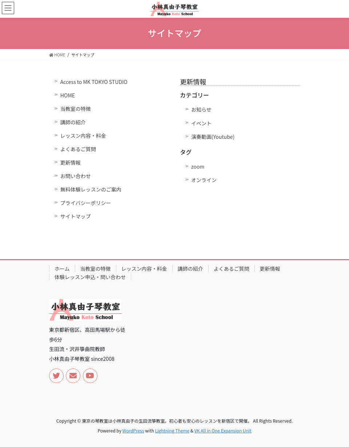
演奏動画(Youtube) (212, 136)
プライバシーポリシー (85, 202)
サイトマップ (75, 216)
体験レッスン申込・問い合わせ (90, 277)
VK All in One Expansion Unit (223, 430)
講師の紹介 (73, 122)
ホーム (62, 268)
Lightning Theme (172, 430)
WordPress (133, 430)
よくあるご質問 (78, 149)
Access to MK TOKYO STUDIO (94, 81)
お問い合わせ (75, 176)
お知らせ (201, 109)
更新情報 (70, 162)
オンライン (204, 180)
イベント (201, 123)
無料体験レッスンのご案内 (90, 189)
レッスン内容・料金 (83, 135)
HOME (67, 95)
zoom (197, 166)
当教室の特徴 (75, 108)
